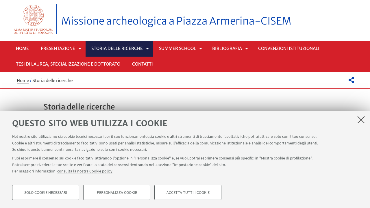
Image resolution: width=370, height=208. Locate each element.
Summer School (177, 48)
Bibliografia (227, 48)
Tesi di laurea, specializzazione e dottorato (68, 64)
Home (22, 48)
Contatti (142, 64)
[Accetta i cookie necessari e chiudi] (361, 119)
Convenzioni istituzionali (288, 48)
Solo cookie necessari (45, 192)
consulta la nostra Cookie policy (84, 171)
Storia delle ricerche (117, 48)
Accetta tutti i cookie (188, 192)
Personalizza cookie (117, 192)
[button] (351, 80)
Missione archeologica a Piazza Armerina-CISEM (176, 21)
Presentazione (58, 48)
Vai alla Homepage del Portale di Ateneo (33, 19)
